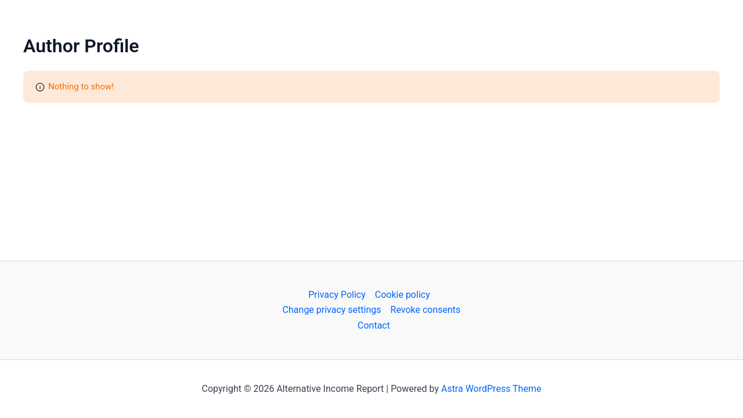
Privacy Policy (337, 294)
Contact (374, 325)
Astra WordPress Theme (491, 388)
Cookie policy (402, 294)
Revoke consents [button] (426, 309)
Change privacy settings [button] (332, 309)
